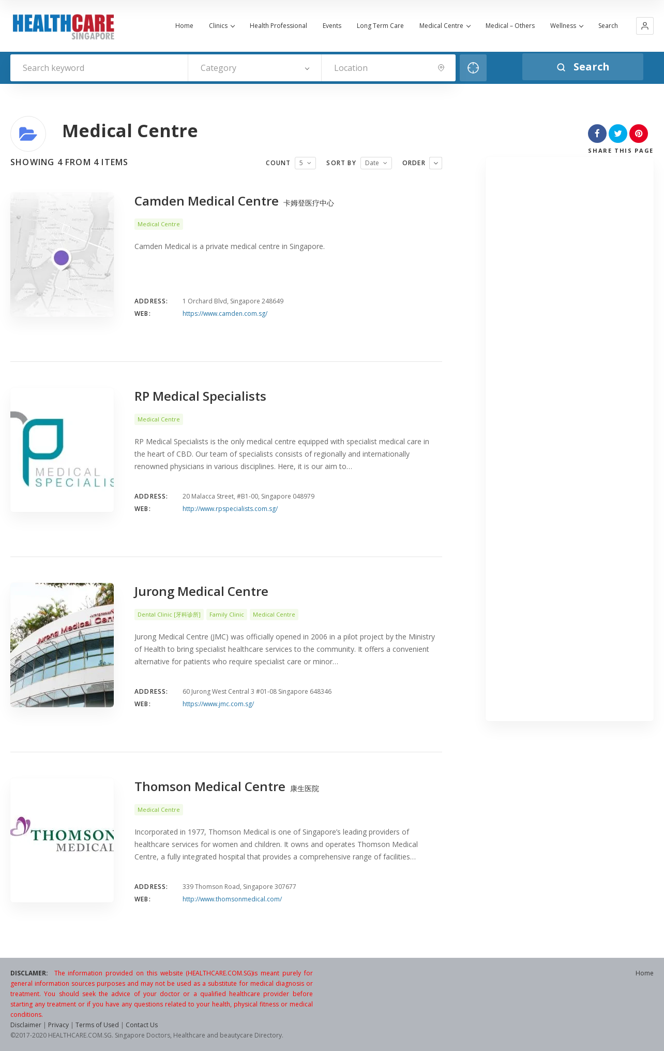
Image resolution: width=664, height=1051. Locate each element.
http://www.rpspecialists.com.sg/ (230, 508)
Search (608, 26)
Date (372, 162)
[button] (645, 26)
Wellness (566, 26)
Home (184, 26)
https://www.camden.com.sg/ (225, 313)
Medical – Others (510, 26)
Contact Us (142, 1024)
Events (332, 26)
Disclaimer (25, 1024)
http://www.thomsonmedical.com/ (232, 899)
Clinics (221, 26)
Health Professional (278, 26)
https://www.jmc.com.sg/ (218, 703)
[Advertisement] (569, 441)
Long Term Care (380, 26)
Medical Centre (444, 26)
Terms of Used (97, 1024)
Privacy (58, 1024)
